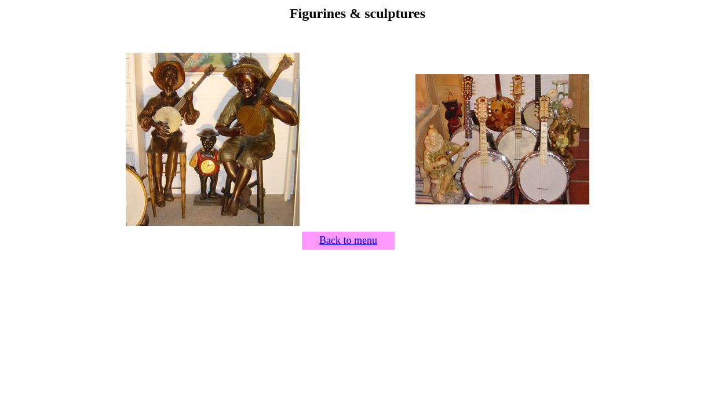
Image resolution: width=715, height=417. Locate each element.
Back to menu (348, 240)
